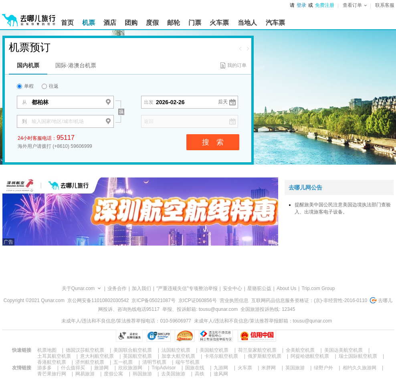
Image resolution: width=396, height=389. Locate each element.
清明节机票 (154, 362)
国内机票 (28, 65)
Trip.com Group (318, 288)
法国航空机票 (176, 350)
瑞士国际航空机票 (358, 356)
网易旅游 (85, 374)
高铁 (199, 374)
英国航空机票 (137, 356)
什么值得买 (73, 368)
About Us (286, 288)
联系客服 (384, 5)
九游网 (221, 368)
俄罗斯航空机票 (264, 356)
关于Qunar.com (78, 288)
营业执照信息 (234, 300)
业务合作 (117, 288)
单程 (25, 86)
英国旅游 (295, 368)
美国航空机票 (214, 350)
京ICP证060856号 (197, 300)
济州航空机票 (89, 362)
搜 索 (213, 142)
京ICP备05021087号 (153, 300)
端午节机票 (188, 362)
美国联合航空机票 (132, 350)
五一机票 (123, 362)
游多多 (44, 368)
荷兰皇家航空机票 (257, 350)
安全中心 (232, 288)
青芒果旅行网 (51, 374)
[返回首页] (29, 17)
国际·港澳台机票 (75, 65)
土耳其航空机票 (54, 356)
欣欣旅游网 (130, 368)
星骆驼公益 (259, 288)
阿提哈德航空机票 (310, 356)
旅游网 (101, 368)
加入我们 (141, 288)
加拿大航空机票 (178, 356)
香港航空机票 (51, 362)
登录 (301, 5)
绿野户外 (323, 368)
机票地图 (47, 350)
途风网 (221, 374)
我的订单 (236, 65)
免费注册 (324, 5)
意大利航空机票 (97, 356)
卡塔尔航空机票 (221, 356)
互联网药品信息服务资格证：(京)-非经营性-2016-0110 (309, 300)
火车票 (245, 368)
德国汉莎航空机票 (85, 350)
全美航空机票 (300, 350)
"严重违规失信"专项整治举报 (187, 288)
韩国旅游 (142, 374)
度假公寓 (113, 374)
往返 (50, 86)
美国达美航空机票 (343, 350)
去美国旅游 (173, 374)
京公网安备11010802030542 (98, 300)
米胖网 (268, 368)
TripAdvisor (164, 368)
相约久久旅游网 (359, 368)
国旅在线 (194, 368)
